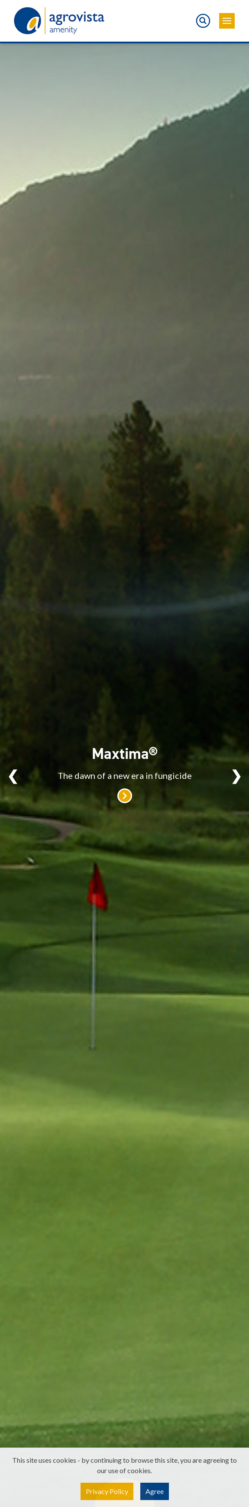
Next (236, 775)
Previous (13, 775)
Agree (155, 1491)
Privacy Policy (107, 1491)
